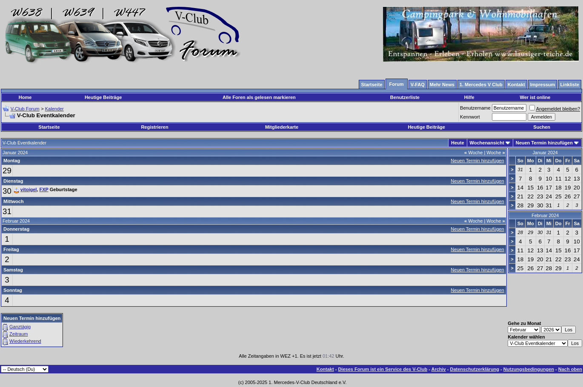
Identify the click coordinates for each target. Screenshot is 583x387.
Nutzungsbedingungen (528, 369)
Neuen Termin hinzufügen (544, 142)
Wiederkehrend (25, 341)
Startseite (49, 127)
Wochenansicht (487, 142)
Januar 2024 (544, 152)
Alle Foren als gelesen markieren (259, 97)
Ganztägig (20, 326)
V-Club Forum (25, 108)
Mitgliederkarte (281, 127)
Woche (473, 152)
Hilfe (469, 97)
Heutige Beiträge (103, 97)
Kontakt (325, 369)
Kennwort (470, 116)
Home (25, 97)
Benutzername (475, 107)
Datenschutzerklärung (475, 369)
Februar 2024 (545, 215)
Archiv (438, 369)
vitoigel (28, 189)
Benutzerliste (405, 97)
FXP (43, 189)
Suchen (541, 127)
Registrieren (154, 127)
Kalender (54, 108)
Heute (457, 142)
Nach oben (570, 369)
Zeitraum (18, 333)
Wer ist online (535, 97)
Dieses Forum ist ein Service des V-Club (382, 369)
